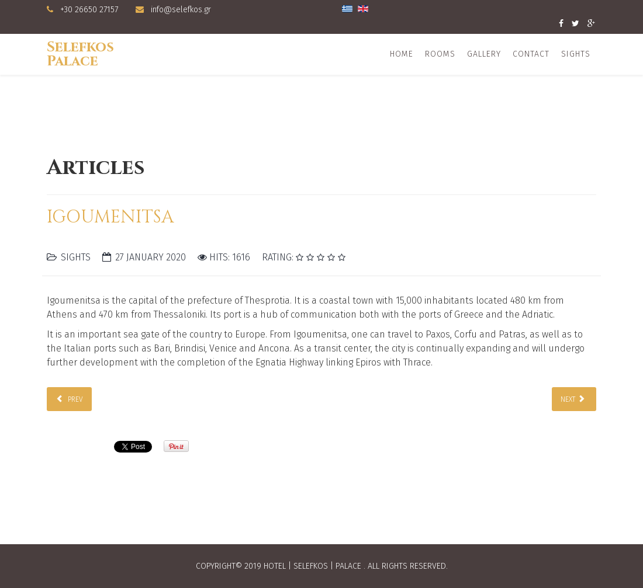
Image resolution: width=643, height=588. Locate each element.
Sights (575, 54)
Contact (531, 54)
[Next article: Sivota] (574, 399)
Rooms (440, 54)
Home (401, 54)
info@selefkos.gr (181, 10)
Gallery (484, 54)
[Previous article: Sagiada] (69, 399)
